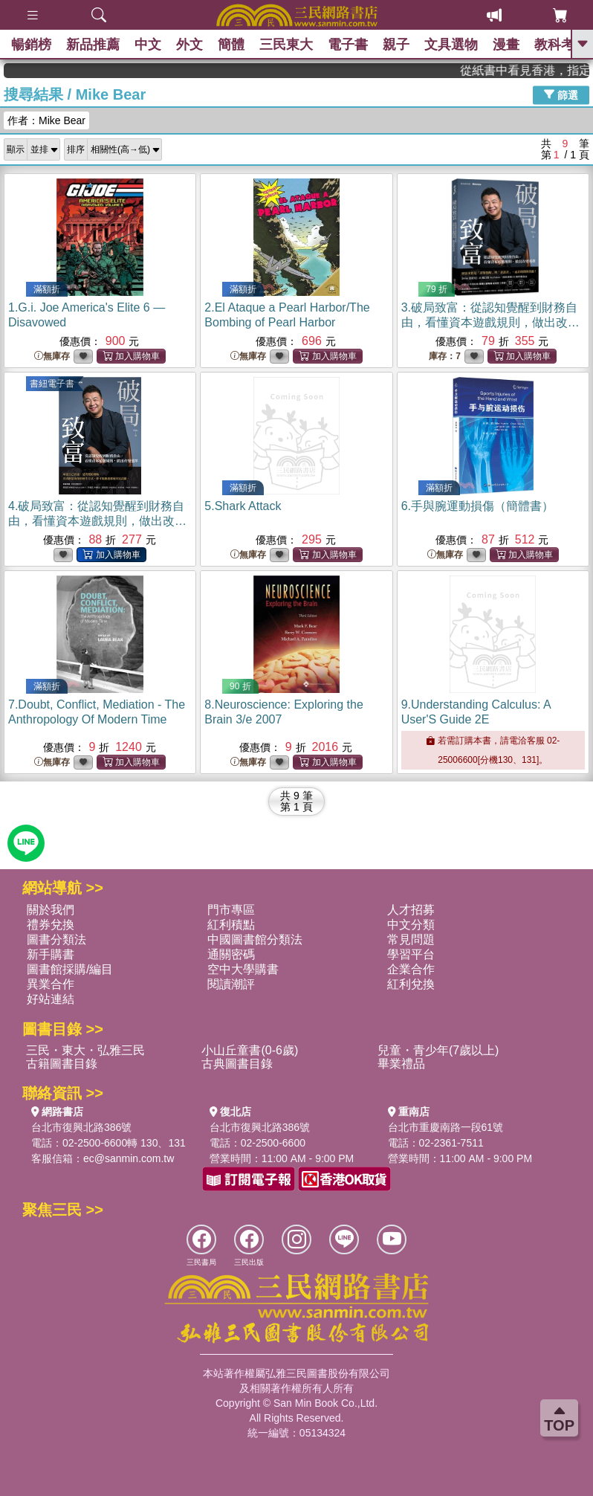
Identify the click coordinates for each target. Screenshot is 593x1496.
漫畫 (506, 44)
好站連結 (50, 999)
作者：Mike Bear (46, 120)
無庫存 (52, 356)
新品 (93, 44)
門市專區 (231, 909)
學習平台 (411, 954)
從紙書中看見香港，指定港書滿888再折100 (538, 70)
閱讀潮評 (231, 984)
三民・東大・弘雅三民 (85, 1050)
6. (477, 506)
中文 (148, 44)
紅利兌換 (411, 984)
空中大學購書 (243, 969)
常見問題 (411, 939)
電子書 (348, 44)
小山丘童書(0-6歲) (249, 1050)
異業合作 (50, 984)
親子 (396, 44)
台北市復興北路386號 (81, 1127)
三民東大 (286, 44)
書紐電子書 (52, 383)
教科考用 (561, 44)
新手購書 (50, 954)
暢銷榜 (31, 44)
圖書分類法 (56, 939)
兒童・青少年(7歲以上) (438, 1050)
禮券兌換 (50, 924)
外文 (189, 44)
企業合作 (411, 969)
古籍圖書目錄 (61, 1063)
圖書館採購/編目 (70, 969)
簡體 (231, 44)
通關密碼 (231, 954)
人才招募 (411, 909)
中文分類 (411, 924)
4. (97, 521)
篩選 (561, 94)
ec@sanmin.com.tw (128, 1158)
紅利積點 (231, 924)
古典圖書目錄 (237, 1063)
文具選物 (451, 44)
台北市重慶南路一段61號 (446, 1127)
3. (490, 322)
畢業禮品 (401, 1063)
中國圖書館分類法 (254, 939)
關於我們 (50, 909)
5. (242, 506)
